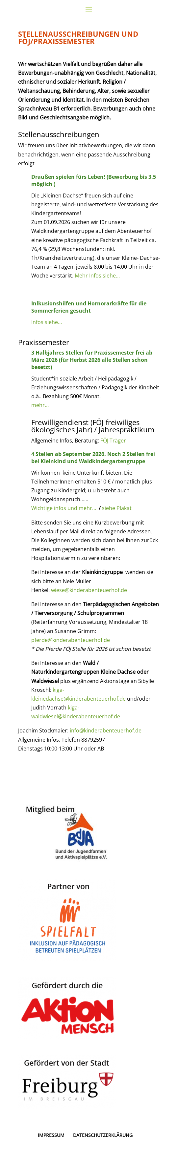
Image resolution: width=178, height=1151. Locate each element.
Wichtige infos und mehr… (63, 508)
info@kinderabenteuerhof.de (105, 730)
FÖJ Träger (113, 440)
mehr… (40, 405)
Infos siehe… (46, 322)
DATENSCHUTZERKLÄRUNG (103, 1135)
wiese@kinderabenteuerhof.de (89, 590)
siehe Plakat (117, 508)
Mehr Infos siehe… (97, 275)
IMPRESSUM (51, 1135)
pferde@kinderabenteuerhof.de (71, 640)
